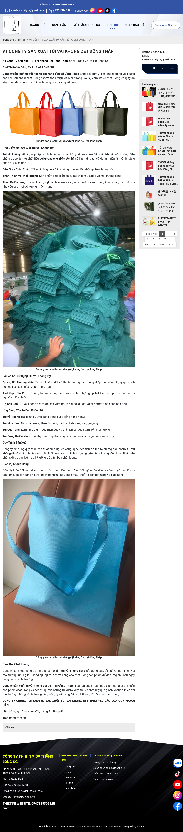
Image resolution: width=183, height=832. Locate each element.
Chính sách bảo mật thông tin (109, 768)
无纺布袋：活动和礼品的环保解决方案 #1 (166, 107)
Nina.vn (141, 826)
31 (153, 244)
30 (146, 244)
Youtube (70, 777)
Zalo (68, 771)
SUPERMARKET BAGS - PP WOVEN (167, 222)
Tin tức (112, 25)
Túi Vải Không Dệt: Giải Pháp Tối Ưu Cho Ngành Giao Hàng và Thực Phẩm (166, 137)
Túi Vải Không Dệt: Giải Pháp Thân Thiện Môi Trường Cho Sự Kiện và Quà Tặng (167, 181)
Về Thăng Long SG (86, 25)
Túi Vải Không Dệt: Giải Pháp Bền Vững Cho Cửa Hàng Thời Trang (166, 166)
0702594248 (20, 785)
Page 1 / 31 (151, 233)
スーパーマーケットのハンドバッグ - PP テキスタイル (167, 207)
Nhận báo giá (134, 25)
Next (162, 244)
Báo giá (158, 68)
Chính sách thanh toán (105, 773)
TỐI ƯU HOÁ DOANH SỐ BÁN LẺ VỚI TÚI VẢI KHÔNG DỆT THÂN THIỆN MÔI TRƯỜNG (167, 151)
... (171, 239)
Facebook (71, 788)
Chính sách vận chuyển (105, 779)
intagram (71, 766)
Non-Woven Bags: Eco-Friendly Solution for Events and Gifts (167, 122)
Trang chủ (37, 25)
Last (171, 244)
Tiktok (69, 783)
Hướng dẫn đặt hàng (104, 762)
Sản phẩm (59, 25)
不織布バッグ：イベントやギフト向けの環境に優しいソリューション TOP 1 (166, 93)
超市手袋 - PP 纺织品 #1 (167, 193)
